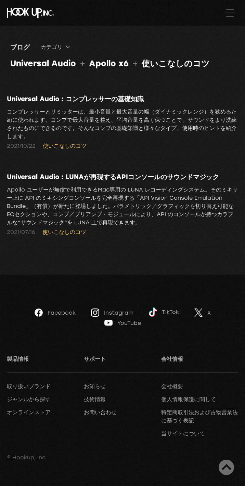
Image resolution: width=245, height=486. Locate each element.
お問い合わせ (100, 412)
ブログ (20, 46)
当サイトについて (183, 433)
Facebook (55, 312)
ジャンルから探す (29, 399)
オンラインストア (29, 412)
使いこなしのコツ (65, 145)
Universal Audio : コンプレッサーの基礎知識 (75, 98)
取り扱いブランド (29, 386)
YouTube (122, 323)
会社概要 (172, 386)
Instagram (112, 312)
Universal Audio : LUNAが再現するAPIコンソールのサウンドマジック (113, 176)
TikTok (164, 312)
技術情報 (95, 399)
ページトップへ (226, 467)
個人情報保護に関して (188, 399)
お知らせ (95, 386)
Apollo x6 (109, 63)
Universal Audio (43, 63)
